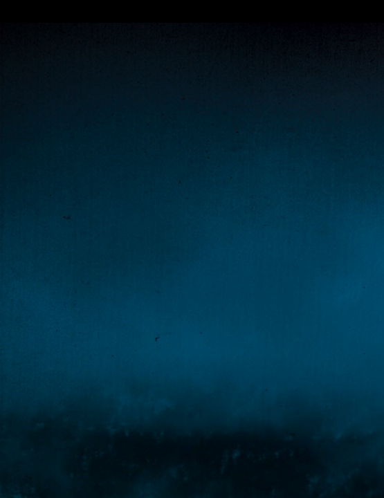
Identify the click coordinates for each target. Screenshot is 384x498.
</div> (192, 11)
